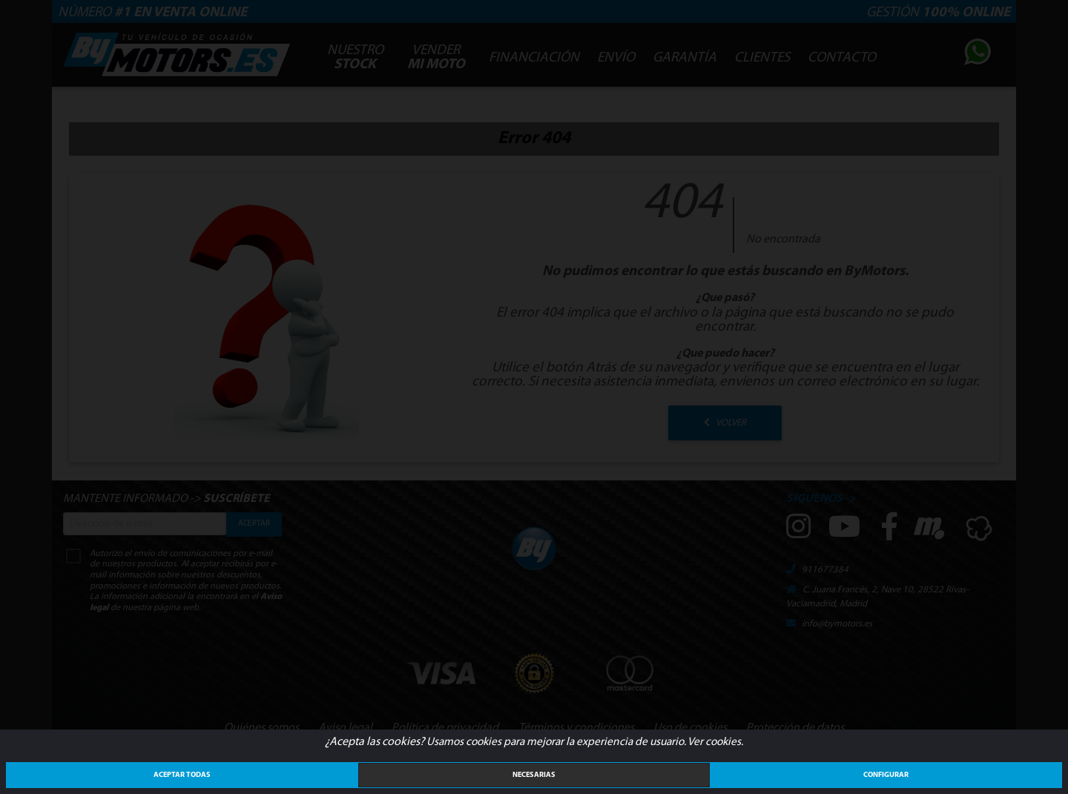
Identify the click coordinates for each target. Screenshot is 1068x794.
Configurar (886, 775)
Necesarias (534, 775)
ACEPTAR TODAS (182, 775)
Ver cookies (714, 742)
